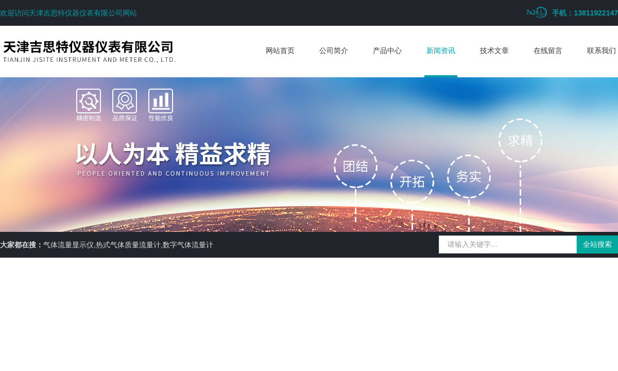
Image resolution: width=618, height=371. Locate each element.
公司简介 (333, 50)
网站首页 (280, 50)
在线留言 (548, 50)
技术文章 (494, 50)
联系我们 (601, 50)
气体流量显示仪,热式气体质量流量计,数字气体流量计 (128, 245)
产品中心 (387, 50)
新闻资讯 (440, 50)
